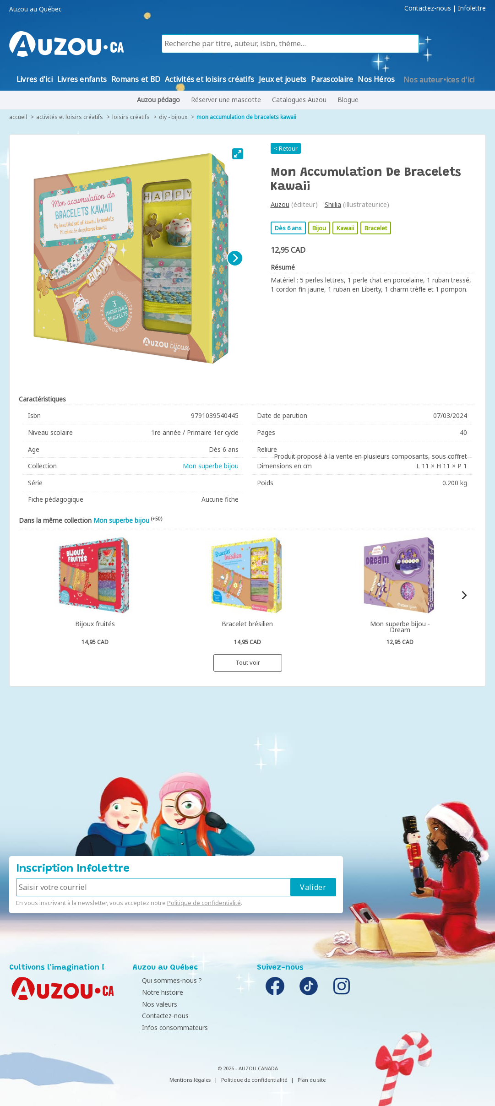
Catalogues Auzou (299, 99)
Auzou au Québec (35, 9)
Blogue (348, 99)
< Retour (286, 148)
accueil (18, 117)
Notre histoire (155, 992)
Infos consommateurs (168, 1027)
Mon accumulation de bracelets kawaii (246, 117)
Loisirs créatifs (131, 117)
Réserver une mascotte (226, 99)
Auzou (280, 204)
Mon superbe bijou (211, 465)
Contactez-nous (427, 8)
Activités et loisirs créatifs (69, 117)
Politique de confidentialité (204, 903)
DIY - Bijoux (173, 117)
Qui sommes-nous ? (165, 980)
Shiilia (333, 204)
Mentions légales (190, 1079)
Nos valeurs (152, 1004)
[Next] (235, 258)
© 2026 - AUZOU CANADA (248, 1068)
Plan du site (312, 1079)
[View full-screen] (237, 153)
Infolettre (472, 8)
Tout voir (247, 662)
